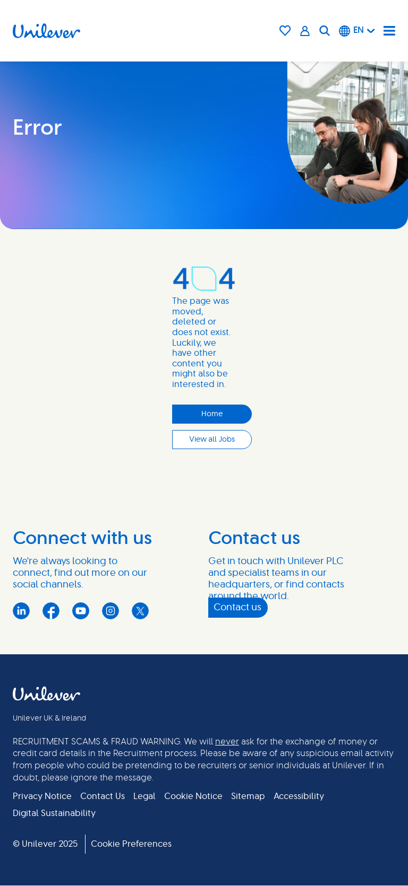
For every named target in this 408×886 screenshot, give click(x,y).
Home (212, 414)
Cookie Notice (193, 796)
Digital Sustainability (54, 813)
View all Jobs (212, 439)
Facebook (51, 610)
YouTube (80, 610)
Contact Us (102, 796)
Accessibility (299, 796)
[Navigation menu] (389, 30)
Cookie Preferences (131, 844)
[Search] (324, 31)
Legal (144, 796)
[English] (357, 30)
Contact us (237, 607)
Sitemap (248, 796)
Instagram (110, 610)
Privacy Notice (42, 796)
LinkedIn (21, 610)
